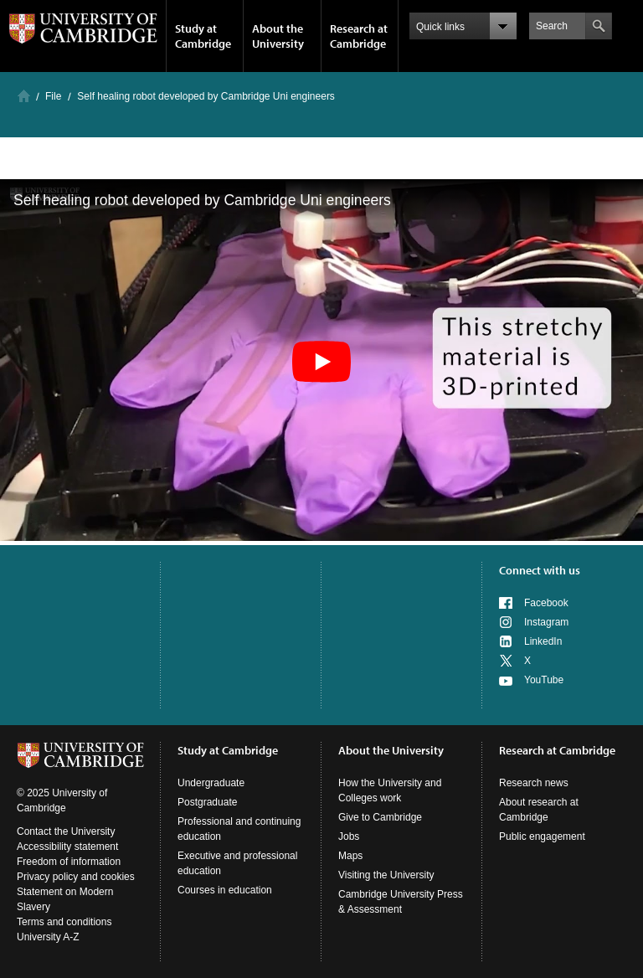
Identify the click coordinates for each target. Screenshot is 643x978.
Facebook (546, 603)
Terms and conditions (64, 922)
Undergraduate (210, 783)
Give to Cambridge (380, 817)
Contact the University (66, 831)
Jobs (348, 836)
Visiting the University (386, 875)
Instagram (546, 622)
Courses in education (224, 890)
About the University (278, 36)
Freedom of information (69, 861)
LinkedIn (543, 641)
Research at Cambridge (359, 36)
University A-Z (48, 937)
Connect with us (539, 570)
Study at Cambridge (203, 36)
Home (24, 96)
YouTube (543, 680)
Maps (350, 856)
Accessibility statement (67, 846)
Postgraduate (207, 802)
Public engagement (542, 836)
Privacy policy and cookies (76, 877)
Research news (533, 783)
